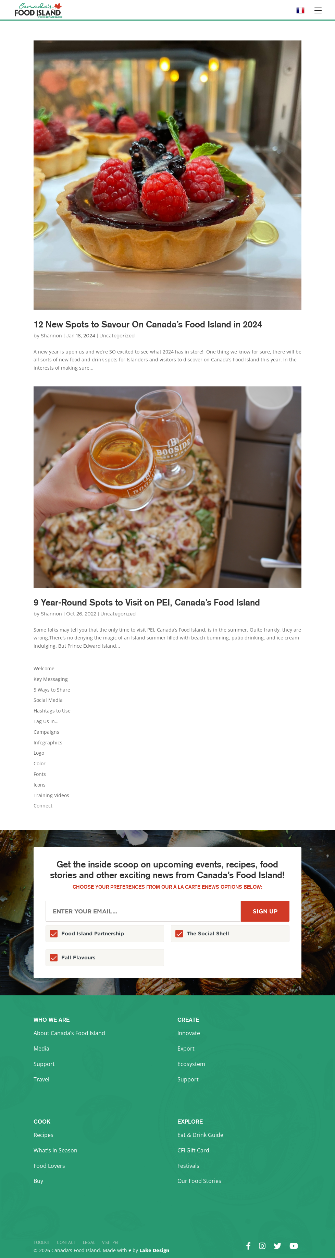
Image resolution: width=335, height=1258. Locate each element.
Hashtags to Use (52, 710)
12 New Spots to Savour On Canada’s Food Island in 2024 (148, 324)
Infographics (48, 742)
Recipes (43, 1135)
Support (44, 1064)
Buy (38, 1181)
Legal (89, 1242)
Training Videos (51, 795)
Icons (40, 784)
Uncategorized (117, 336)
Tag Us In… (46, 721)
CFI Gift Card (193, 1150)
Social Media (48, 700)
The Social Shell (208, 933)
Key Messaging (51, 679)
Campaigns (46, 732)
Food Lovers (49, 1166)
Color (40, 763)
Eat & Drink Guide (200, 1135)
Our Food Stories (199, 1181)
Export (186, 1048)
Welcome (44, 668)
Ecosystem (191, 1064)
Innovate (188, 1033)
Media (41, 1048)
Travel (41, 1079)
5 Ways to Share (52, 689)
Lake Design (154, 1250)
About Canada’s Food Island (69, 1033)
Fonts (40, 774)
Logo (39, 753)
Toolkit (42, 1242)
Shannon (51, 336)
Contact (66, 1242)
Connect (43, 805)
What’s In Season (55, 1150)
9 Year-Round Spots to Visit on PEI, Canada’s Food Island (147, 602)
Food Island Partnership (92, 933)
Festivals (188, 1166)
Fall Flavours (78, 957)
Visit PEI (110, 1242)
